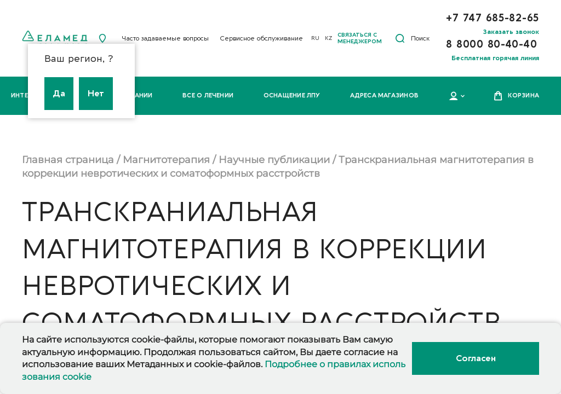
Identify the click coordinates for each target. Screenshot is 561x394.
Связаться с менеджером (359, 38)
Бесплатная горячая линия (495, 58)
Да (59, 94)
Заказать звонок (511, 32)
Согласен (475, 358)
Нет (96, 94)
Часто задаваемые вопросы (165, 38)
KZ (328, 38)
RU (315, 38)
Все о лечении (207, 95)
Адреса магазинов (384, 95)
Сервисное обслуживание (261, 38)
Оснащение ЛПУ (292, 95)
